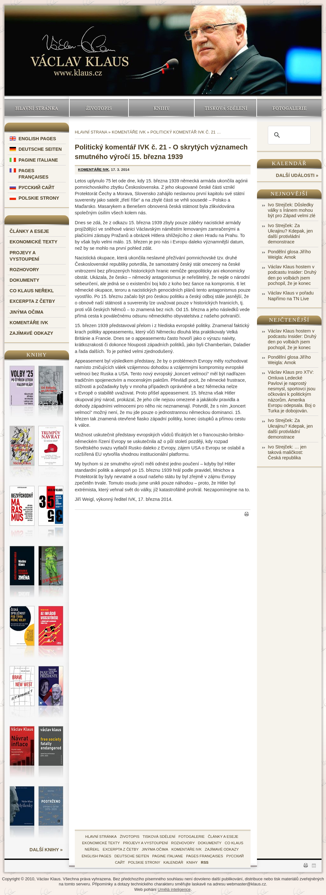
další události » (297, 175)
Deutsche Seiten (40, 149)
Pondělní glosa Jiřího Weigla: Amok (289, 254)
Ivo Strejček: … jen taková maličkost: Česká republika (287, 452)
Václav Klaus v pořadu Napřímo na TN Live (291, 295)
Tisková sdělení (225, 108)
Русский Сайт (36, 187)
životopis (129, 836)
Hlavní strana (91, 132)
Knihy (161, 108)
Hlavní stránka (36, 108)
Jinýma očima (26, 312)
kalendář (173, 862)
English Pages (37, 138)
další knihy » (46, 849)
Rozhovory (24, 269)
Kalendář (289, 163)
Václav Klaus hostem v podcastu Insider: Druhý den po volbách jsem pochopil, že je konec (292, 275)
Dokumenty (24, 280)
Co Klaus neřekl (32, 290)
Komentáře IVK (29, 322)
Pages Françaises (204, 856)
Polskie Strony (39, 198)
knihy (192, 862)
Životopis (99, 108)
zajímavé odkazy (222, 849)
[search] (288, 135)
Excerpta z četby (32, 301)
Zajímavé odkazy (31, 333)
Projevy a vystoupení (145, 843)
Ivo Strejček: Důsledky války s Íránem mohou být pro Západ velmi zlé (291, 210)
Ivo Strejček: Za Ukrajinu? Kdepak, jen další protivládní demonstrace (290, 234)
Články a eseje (29, 231)
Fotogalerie (289, 108)
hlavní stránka (101, 836)
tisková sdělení (159, 836)
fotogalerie (192, 836)
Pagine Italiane (38, 160)
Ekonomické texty (34, 241)
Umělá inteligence (174, 889)
